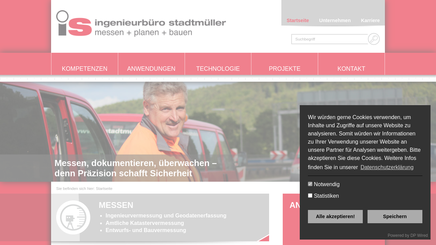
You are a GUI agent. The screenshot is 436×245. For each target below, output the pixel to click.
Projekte (284, 68)
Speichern (395, 216)
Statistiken (323, 196)
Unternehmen (335, 20)
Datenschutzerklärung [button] (387, 167)
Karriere (370, 20)
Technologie (218, 68)
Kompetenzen (84, 68)
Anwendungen (151, 68)
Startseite (297, 20)
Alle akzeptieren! (335, 216)
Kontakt (351, 68)
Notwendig (324, 184)
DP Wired (419, 235)
